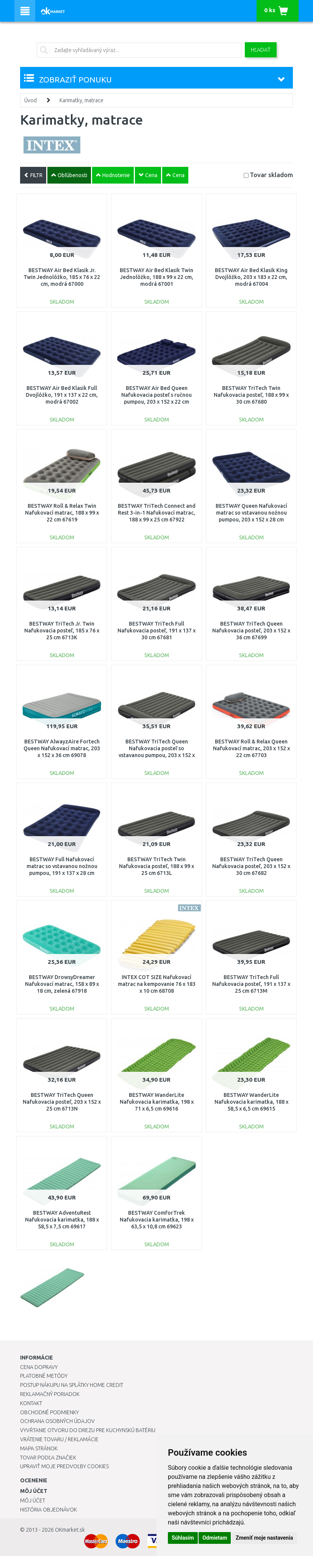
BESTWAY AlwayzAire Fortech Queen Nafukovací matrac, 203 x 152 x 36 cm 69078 (61, 748)
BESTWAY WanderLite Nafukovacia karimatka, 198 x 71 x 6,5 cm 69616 (157, 1102)
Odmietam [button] (214, 1538)
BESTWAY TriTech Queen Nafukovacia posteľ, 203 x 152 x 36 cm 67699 (251, 630)
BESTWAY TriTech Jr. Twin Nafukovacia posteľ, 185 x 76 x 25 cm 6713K (61, 630)
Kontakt (31, 1403)
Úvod (30, 100)
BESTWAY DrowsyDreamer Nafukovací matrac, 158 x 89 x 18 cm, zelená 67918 (62, 984)
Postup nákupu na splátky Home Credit (71, 1385)
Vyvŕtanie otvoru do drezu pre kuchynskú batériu (87, 1430)
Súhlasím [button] (183, 1538)
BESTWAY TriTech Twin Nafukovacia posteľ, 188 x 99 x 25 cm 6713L (156, 866)
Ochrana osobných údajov (57, 1421)
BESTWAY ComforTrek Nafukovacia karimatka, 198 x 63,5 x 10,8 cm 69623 (157, 1220)
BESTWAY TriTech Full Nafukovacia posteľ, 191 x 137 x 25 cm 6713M (251, 984)
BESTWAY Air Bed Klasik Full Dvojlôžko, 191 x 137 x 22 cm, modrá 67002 (62, 395)
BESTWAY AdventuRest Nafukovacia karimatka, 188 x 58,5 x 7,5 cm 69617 (62, 1220)
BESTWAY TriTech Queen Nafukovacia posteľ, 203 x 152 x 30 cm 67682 (251, 866)
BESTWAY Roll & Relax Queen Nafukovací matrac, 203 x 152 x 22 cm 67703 (251, 748)
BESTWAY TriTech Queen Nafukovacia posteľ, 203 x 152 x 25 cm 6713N (62, 1102)
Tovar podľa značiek (48, 1458)
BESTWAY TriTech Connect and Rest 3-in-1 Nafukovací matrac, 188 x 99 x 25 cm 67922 (157, 513)
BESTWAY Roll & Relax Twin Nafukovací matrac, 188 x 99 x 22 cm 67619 (62, 513)
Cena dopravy (39, 1367)
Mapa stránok (39, 1448)
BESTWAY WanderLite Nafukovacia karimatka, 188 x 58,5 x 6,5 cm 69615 (251, 1102)
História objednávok (48, 1510)
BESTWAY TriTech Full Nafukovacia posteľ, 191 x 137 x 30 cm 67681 (156, 630)
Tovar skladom (271, 174)
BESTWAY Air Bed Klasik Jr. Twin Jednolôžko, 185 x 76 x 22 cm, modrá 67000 (61, 277)
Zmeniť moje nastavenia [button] (264, 1538)
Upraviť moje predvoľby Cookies (64, 1466)
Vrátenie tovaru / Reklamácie (59, 1439)
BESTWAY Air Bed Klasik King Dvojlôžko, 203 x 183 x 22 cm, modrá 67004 (251, 277)
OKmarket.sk (70, 1530)
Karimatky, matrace (81, 100)
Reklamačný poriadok (50, 1394)
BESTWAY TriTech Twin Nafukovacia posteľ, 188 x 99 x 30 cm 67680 (251, 395)
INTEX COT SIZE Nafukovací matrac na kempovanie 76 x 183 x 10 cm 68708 (157, 984)
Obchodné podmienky (49, 1412)
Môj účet (32, 1500)
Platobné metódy (43, 1376)
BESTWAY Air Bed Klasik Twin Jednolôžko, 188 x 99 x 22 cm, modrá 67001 (156, 277)
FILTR (33, 175)
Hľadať (261, 50)
